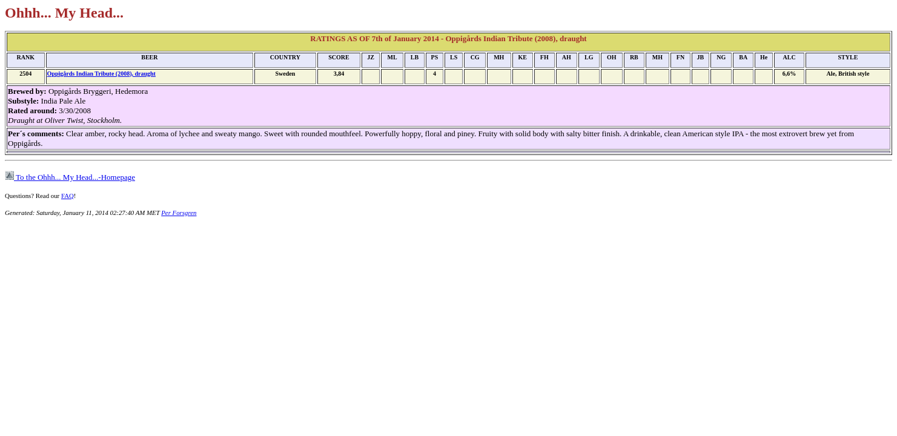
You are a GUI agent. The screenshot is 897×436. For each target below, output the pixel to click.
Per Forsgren (178, 212)
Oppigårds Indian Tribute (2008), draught (101, 73)
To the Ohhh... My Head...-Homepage (70, 177)
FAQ (67, 195)
